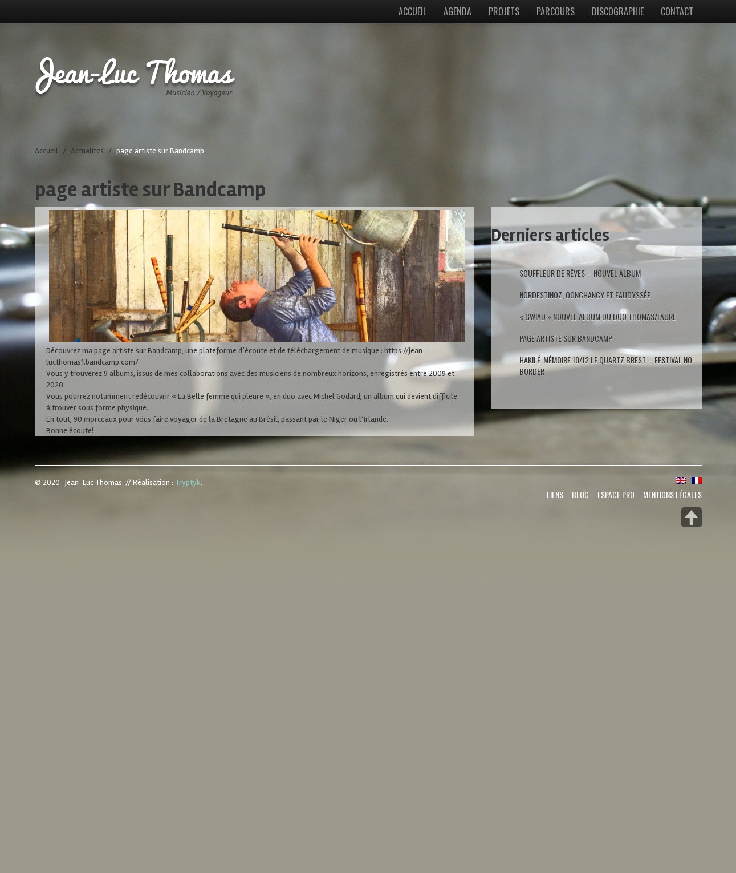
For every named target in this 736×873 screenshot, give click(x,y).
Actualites (87, 151)
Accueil (412, 11)
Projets (504, 11)
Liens (555, 494)
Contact (677, 11)
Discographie (618, 11)
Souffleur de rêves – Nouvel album (580, 273)
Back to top (691, 517)
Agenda (457, 11)
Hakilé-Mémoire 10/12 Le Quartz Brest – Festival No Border (605, 365)
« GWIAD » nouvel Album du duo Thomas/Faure (597, 316)
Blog (580, 494)
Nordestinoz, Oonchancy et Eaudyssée (584, 295)
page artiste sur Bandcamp (565, 338)
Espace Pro (616, 494)
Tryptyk (188, 482)
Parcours (555, 11)
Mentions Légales (672, 494)
